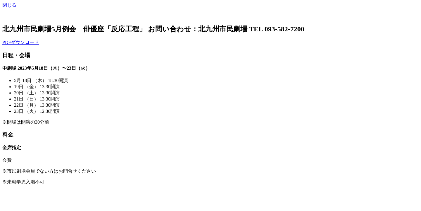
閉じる (9, 5)
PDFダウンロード (20, 42)
